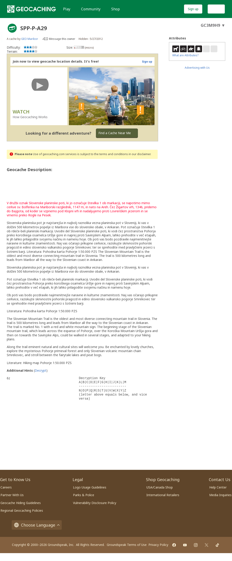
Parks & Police (83, 495)
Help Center (218, 487)
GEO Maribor (29, 39)
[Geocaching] (31, 9)
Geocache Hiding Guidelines (20, 503)
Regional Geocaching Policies (21, 510)
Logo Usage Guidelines (89, 487)
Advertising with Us (197, 68)
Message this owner (62, 39)
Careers (6, 487)
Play (66, 9)
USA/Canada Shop (159, 487)
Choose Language (37, 525)
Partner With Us (12, 495)
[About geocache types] (12, 28)
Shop (115, 9)
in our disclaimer (139, 154)
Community (90, 9)
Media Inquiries (220, 495)
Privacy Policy (158, 545)
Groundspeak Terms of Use (127, 545)
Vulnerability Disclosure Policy (94, 503)
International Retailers (162, 495)
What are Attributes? (185, 55)
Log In (216, 9)
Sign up (193, 9)
